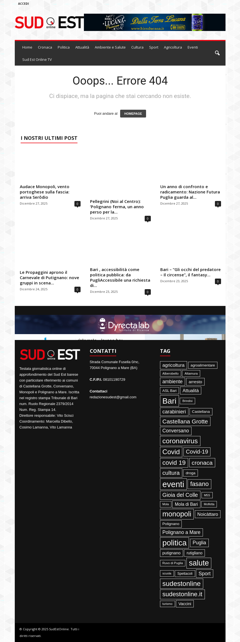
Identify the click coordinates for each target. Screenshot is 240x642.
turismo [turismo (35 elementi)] (168, 603)
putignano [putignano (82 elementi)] (172, 553)
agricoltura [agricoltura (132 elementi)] (174, 365)
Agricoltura (173, 47)
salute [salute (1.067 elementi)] (199, 563)
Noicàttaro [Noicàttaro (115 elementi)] (207, 514)
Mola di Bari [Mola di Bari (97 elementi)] (186, 504)
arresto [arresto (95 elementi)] (195, 381)
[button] (217, 53)
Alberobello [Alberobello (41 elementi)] (171, 373)
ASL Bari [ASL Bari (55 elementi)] (170, 391)
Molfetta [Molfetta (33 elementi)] (209, 504)
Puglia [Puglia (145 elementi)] (199, 542)
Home (27, 47)
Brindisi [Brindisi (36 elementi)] (187, 401)
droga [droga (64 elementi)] (190, 473)
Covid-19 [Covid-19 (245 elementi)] (197, 452)
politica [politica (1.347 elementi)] (175, 542)
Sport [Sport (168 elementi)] (204, 573)
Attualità (82, 47)
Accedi (23, 4)
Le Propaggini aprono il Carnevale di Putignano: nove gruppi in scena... (49, 277)
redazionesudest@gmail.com (113, 397)
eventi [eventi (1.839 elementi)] (173, 484)
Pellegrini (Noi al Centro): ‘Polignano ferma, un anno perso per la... (117, 206)
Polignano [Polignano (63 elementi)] (171, 524)
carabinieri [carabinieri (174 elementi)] (174, 412)
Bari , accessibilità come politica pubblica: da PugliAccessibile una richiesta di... (120, 277)
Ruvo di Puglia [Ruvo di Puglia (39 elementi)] (173, 563)
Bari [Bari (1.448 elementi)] (169, 400)
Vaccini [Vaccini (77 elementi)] (184, 604)
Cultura (137, 47)
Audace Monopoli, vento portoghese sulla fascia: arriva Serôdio (44, 192)
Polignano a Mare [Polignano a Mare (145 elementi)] (182, 532)
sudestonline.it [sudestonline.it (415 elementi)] (182, 594)
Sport (153, 47)
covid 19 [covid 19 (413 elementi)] (174, 462)
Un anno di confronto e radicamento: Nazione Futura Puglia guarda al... (190, 192)
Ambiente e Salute (110, 47)
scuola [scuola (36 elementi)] (167, 573)
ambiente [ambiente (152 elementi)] (173, 381)
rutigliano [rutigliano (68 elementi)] (194, 553)
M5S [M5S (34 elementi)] (207, 495)
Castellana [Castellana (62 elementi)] (201, 411)
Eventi (193, 47)
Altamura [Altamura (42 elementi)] (191, 373)
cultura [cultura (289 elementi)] (171, 472)
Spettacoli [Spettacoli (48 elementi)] (184, 574)
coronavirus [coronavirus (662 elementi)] (180, 441)
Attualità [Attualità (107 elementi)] (191, 390)
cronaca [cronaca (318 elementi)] (202, 462)
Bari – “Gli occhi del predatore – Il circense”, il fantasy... (190, 272)
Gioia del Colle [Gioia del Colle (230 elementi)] (180, 495)
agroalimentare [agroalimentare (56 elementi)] (203, 365)
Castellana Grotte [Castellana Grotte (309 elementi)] (185, 421)
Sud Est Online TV (37, 59)
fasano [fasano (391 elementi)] (199, 483)
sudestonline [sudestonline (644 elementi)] (182, 583)
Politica (64, 47)
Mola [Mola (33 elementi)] (166, 504)
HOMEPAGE (133, 113)
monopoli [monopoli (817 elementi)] (177, 514)
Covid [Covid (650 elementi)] (171, 452)
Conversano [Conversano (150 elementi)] (176, 430)
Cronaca (45, 47)
